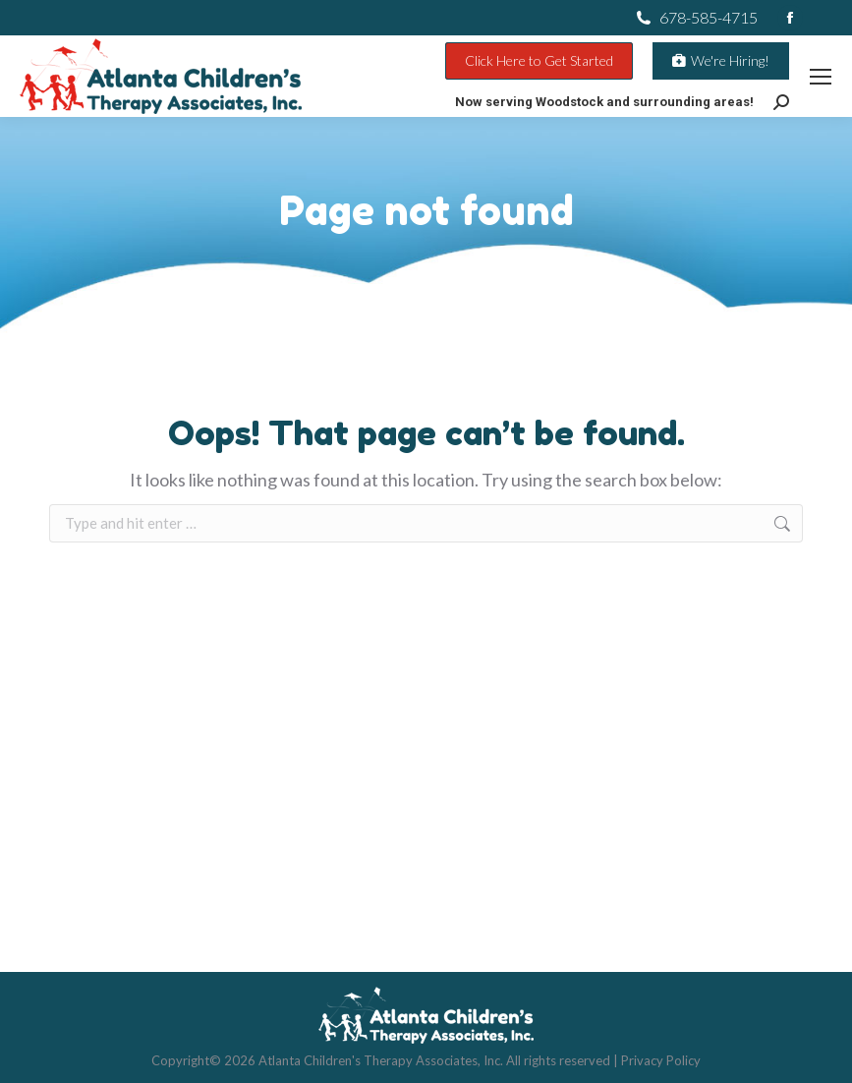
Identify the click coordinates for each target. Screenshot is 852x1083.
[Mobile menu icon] (820, 76)
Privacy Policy (661, 1060)
